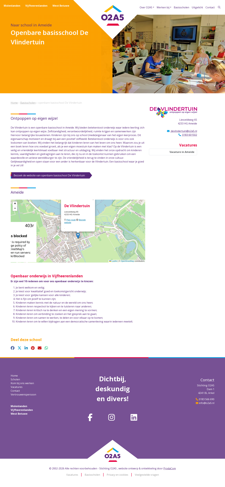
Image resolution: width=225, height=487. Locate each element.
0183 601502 (189, 135)
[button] (78, 235)
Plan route (71, 220)
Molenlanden (12, 5)
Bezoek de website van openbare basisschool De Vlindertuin (49, 175)
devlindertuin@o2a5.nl (183, 131)
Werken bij (163, 7)
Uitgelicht (197, 7)
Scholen (15, 379)
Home (14, 102)
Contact (210, 7)
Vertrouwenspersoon (23, 394)
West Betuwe (60, 5)
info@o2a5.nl (206, 403)
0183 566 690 (206, 399)
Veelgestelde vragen (147, 474)
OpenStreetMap (127, 261)
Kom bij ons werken (22, 383)
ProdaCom (169, 468)
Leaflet (113, 261)
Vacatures (16, 387)
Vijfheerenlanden (36, 5)
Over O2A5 (146, 7)
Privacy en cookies (117, 474)
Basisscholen (181, 7)
